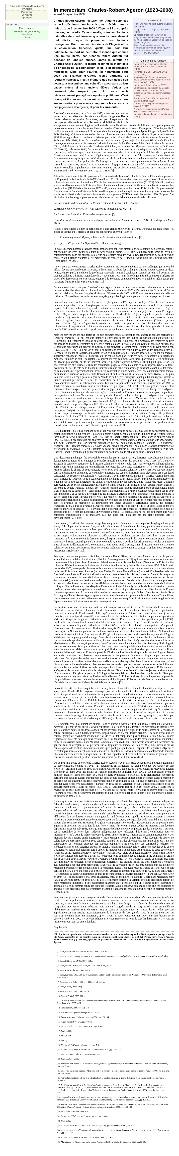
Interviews (27, 34)
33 (99, 855)
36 (93, 879)
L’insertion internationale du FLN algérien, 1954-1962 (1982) (149, 51)
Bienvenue (139, 26)
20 (81, 550)
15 (82, 448)
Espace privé (27, 17)
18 (143, 505)
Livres (27, 37)
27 (62, 768)
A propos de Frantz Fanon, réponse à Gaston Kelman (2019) (151, 99)
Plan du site (26, 12)
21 (130, 559)
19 (79, 517)
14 (100, 436)
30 (80, 795)
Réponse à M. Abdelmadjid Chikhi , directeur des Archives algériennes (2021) (150, 66)
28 (94, 774)
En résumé (27, 15)
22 (161, 622)
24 (152, 700)
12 (96, 404)
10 (101, 281)
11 (151, 329)
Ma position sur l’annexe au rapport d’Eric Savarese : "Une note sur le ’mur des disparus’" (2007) (152, 79)
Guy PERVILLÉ (153, 20)
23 (121, 682)
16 (158, 460)
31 (71, 834)
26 (140, 757)
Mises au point (27, 28)
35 (65, 876)
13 (122, 425)
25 (153, 745)
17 (148, 466)
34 (126, 858)
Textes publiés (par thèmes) (27, 31)
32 (108, 852)
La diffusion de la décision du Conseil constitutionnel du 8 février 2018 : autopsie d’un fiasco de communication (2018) (152, 92)
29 (99, 786)
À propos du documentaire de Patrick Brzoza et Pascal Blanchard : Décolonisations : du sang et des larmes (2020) (153, 113)
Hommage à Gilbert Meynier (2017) (150, 85)
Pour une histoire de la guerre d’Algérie (153, 24)
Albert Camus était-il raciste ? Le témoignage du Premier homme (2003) (152, 46)
